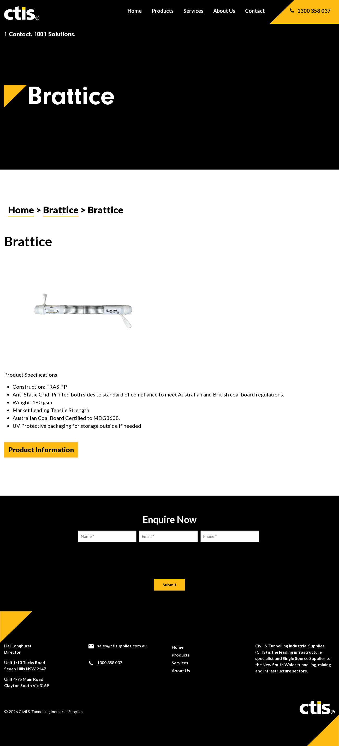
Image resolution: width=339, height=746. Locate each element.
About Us (224, 13)
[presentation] (169, 556)
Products (163, 13)
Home (135, 13)
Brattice (61, 209)
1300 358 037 (310, 13)
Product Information (41, 450)
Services (193, 13)
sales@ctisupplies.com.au (117, 645)
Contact (255, 13)
